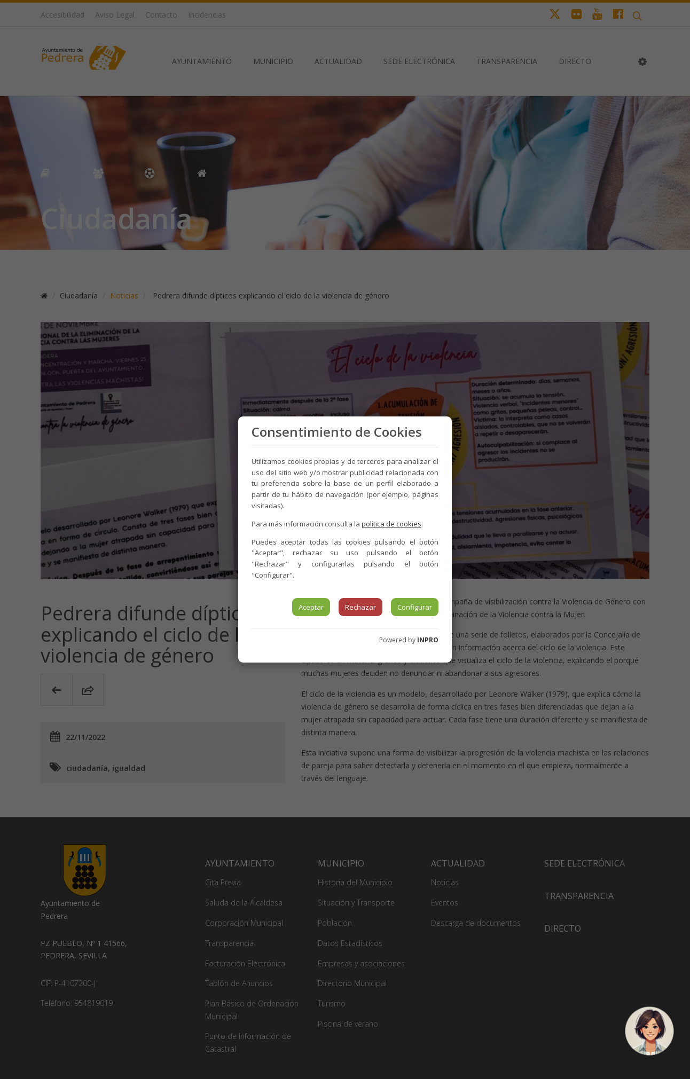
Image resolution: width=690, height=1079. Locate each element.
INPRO (427, 639)
